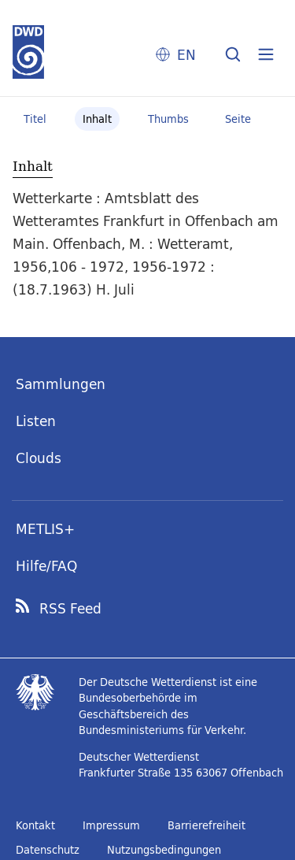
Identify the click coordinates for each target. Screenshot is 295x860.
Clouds (38, 458)
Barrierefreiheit (206, 825)
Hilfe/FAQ (46, 565)
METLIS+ (45, 528)
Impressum (111, 825)
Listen (36, 421)
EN (186, 54)
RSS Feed (70, 609)
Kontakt (35, 825)
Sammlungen (60, 384)
